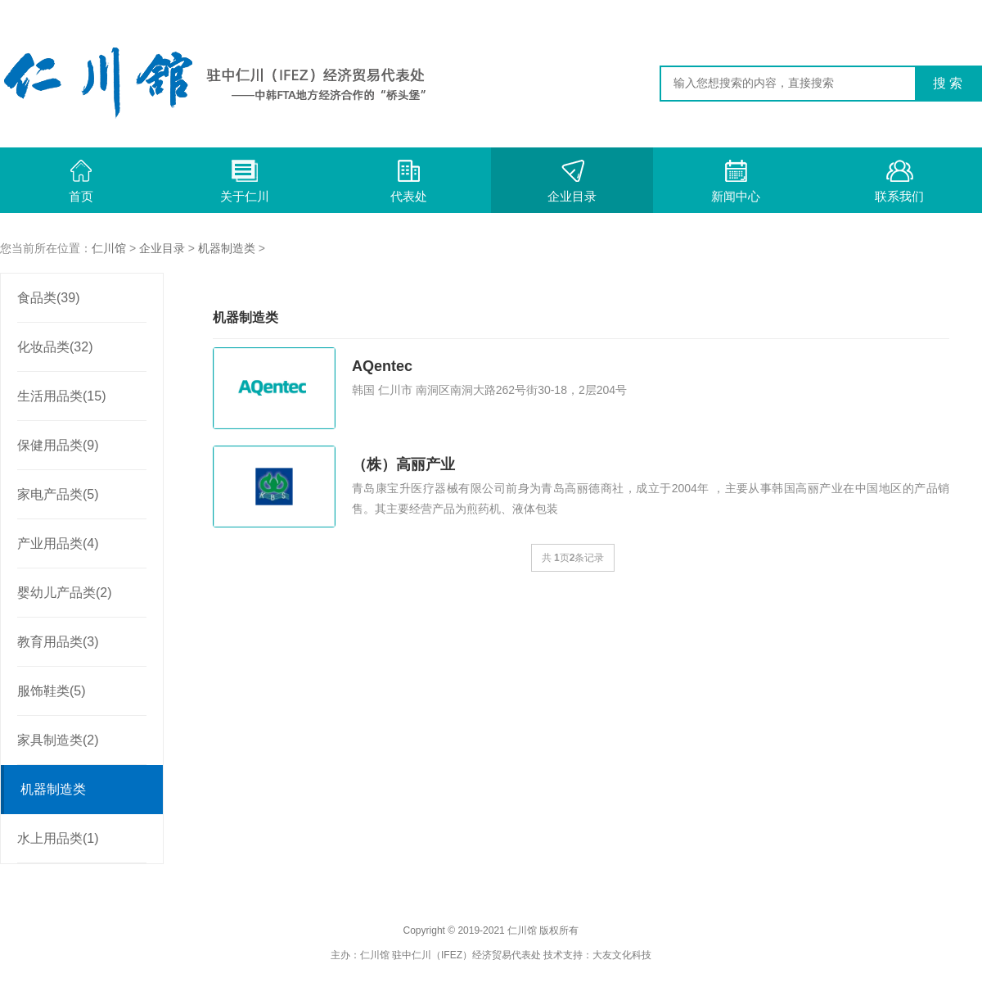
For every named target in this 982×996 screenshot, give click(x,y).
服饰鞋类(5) (51, 691)
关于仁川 (244, 181)
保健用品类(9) (58, 445)
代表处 (408, 181)
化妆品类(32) (54, 347)
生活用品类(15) (61, 396)
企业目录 (572, 181)
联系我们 (899, 181)
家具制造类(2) (58, 740)
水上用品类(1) (58, 838)
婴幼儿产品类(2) (64, 593)
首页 (81, 181)
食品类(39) (48, 298)
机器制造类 (226, 248)
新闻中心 (735, 181)
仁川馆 (109, 248)
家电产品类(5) (58, 494)
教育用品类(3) (58, 642)
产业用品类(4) (58, 543)
